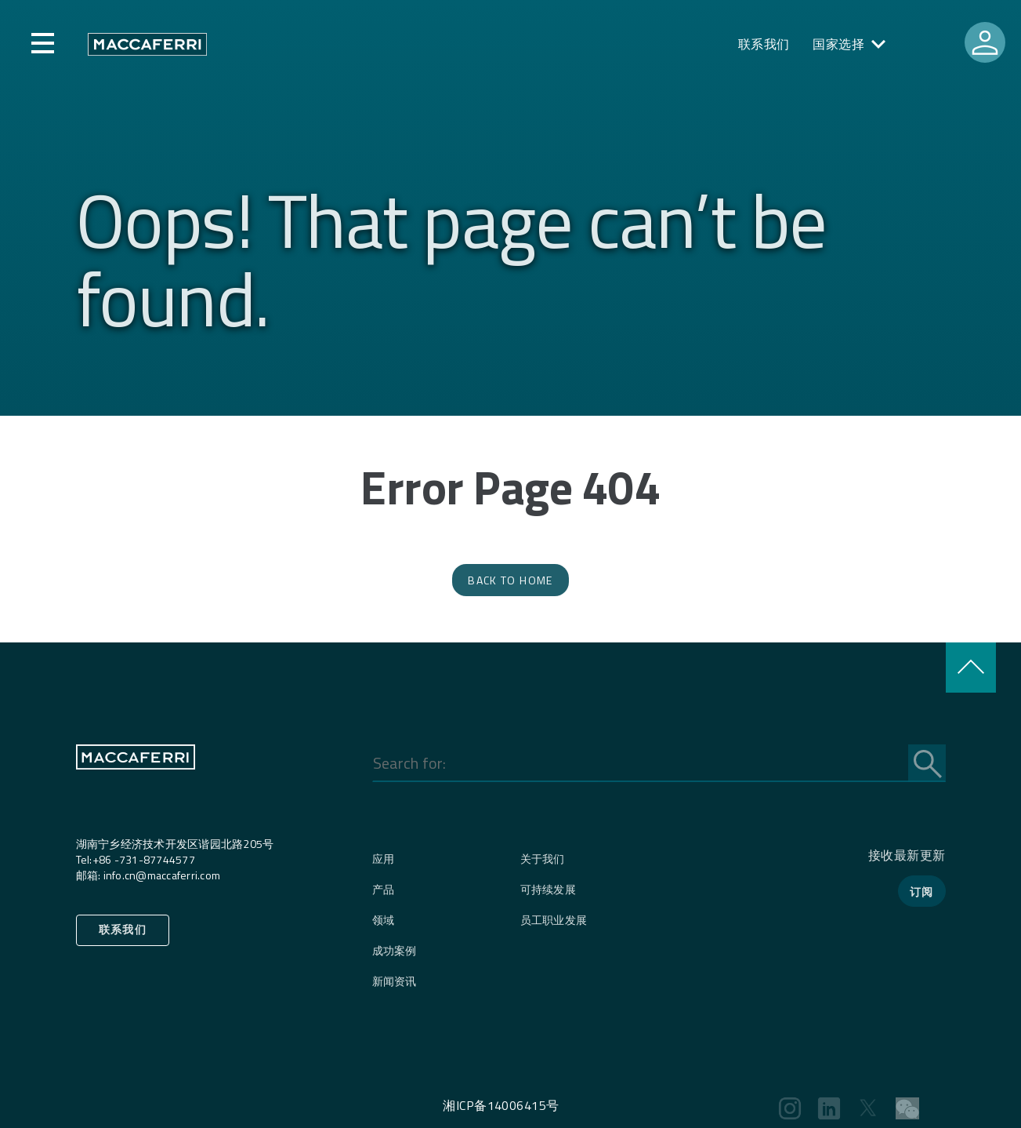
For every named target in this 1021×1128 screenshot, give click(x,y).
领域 (383, 919)
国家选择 (838, 44)
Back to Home (510, 580)
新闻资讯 (394, 981)
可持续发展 (548, 889)
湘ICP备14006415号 (501, 1105)
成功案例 (394, 950)
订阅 (922, 891)
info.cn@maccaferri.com (162, 875)
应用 (383, 858)
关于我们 (542, 858)
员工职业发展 (554, 919)
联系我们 (764, 44)
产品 (383, 889)
